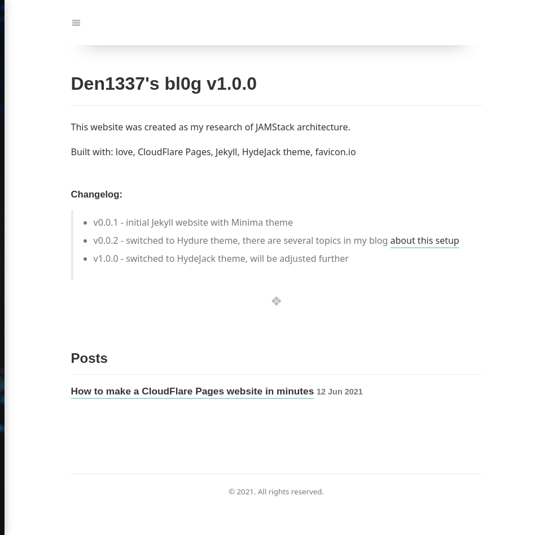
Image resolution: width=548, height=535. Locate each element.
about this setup (425, 240)
